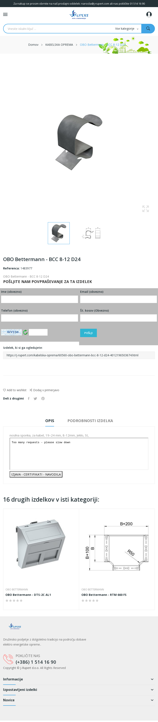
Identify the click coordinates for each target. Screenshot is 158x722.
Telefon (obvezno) (39, 315)
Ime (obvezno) (39, 296)
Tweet (35, 398)
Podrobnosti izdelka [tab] (90, 420)
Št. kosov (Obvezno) (118, 315)
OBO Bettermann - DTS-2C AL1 (28, 595)
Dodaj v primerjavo (44, 390)
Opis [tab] (49, 420)
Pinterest (43, 398)
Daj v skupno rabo (29, 398)
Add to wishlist (15, 390)
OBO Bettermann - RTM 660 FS (103, 595)
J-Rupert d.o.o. (29, 668)
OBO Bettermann (16, 589)
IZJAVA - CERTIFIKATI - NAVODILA (36, 474)
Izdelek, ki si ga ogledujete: (79, 352)
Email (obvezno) (118, 296)
